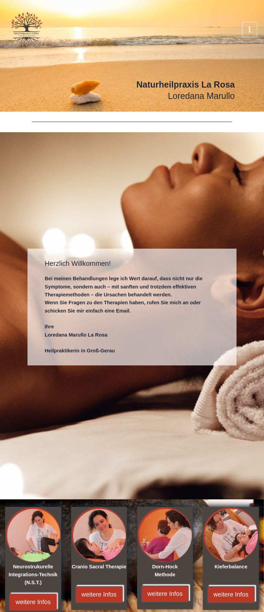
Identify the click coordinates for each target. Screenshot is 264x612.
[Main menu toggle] (249, 29)
